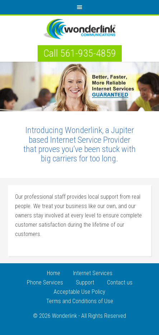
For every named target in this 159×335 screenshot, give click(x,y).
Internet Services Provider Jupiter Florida (79, 29)
